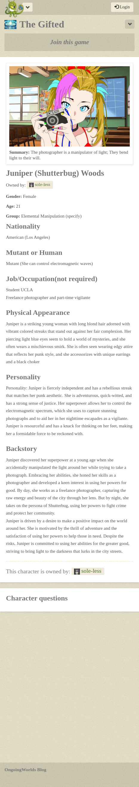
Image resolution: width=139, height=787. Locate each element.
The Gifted (34, 24)
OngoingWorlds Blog (25, 769)
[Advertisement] (69, 687)
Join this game (69, 42)
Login (122, 6)
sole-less (39, 184)
